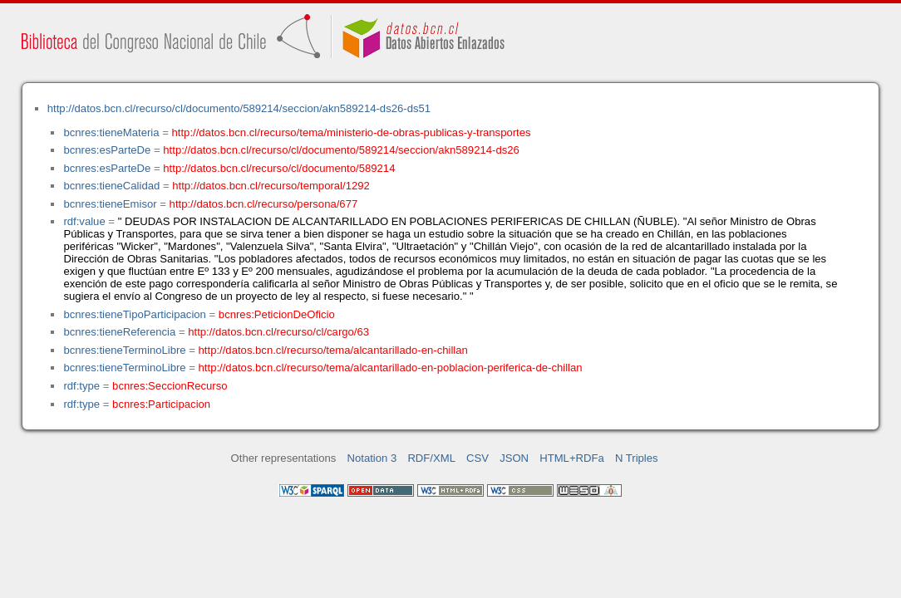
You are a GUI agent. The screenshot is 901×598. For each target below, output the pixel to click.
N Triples (636, 458)
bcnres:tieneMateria (111, 132)
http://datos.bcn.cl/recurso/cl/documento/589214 (279, 168)
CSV (477, 458)
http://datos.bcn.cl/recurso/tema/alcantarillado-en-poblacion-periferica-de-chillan (391, 367)
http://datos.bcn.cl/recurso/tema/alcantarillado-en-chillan (333, 350)
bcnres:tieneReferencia (119, 332)
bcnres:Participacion (161, 404)
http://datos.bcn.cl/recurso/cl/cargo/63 (278, 332)
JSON (514, 458)
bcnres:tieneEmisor (109, 204)
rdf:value (84, 221)
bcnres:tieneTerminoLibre (124, 350)
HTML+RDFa (571, 458)
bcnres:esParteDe (106, 150)
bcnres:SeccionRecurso (169, 386)
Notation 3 (372, 458)
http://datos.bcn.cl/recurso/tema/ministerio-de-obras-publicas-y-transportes (351, 132)
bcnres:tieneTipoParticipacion (134, 314)
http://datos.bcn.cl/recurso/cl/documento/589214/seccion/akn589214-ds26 (341, 150)
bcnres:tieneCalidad (111, 185)
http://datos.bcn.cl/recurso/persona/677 (264, 204)
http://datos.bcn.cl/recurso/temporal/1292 (271, 185)
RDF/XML (431, 458)
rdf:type (81, 386)
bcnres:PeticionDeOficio (277, 314)
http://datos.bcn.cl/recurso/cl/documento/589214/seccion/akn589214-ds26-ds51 (239, 108)
